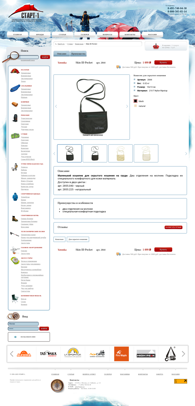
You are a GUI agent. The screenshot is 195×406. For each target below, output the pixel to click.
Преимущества (78, 54)
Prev (56, 106)
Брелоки (24, 267)
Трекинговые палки (28, 235)
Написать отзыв (173, 227)
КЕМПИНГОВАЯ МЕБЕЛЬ (31, 296)
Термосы (24, 167)
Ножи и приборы (27, 184)
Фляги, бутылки (27, 181)
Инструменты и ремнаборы (31, 270)
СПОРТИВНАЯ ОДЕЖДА (30, 194)
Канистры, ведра (27, 186)
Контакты (130, 35)
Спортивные (25, 121)
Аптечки (24, 154)
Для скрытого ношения (78, 239)
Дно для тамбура (27, 288)
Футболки (24, 211)
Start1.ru (61, 44)
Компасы (24, 272)
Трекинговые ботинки (29, 221)
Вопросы (107, 35)
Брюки (23, 200)
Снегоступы (25, 291)
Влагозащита (26, 208)
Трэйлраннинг (26, 240)
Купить (163, 62)
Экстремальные (27, 78)
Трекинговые (26, 73)
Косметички (25, 151)
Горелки (24, 251)
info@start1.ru (79, 386)
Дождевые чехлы (27, 129)
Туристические (26, 118)
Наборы (24, 170)
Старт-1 (27, 12)
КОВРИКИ (25, 102)
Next (127, 106)
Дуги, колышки (26, 286)
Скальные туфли (27, 224)
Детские (24, 127)
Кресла (23, 299)
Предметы (25, 189)
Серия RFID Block (28, 159)
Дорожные (25, 137)
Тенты (23, 81)
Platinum (24, 97)
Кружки (24, 173)
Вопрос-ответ (89, 374)
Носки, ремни (26, 205)
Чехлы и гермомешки (29, 261)
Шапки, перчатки (27, 203)
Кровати (24, 304)
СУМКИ (24, 134)
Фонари (24, 283)
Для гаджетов (26, 157)
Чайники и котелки (28, 175)
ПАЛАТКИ (25, 70)
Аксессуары (25, 243)
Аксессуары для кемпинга (30, 264)
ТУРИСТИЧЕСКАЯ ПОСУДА (32, 164)
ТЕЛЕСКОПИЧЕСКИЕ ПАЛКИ (33, 231)
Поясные (24, 145)
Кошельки (25, 148)
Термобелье (25, 197)
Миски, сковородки (28, 178)
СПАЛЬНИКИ (26, 86)
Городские (25, 124)
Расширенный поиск (28, 60)
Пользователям (28, 337)
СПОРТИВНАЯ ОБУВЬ (30, 215)
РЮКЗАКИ (25, 115)
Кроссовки (25, 227)
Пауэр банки (25, 280)
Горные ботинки (27, 219)
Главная (17, 35)
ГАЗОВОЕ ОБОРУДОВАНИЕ (32, 247)
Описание (61, 54)
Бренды (40, 35)
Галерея (85, 35)
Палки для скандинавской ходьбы (33, 237)
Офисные (24, 143)
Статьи (62, 35)
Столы (23, 302)
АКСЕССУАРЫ (26, 258)
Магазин (152, 35)
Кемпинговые (26, 76)
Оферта (159, 374)
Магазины (125, 374)
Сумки (70, 44)
